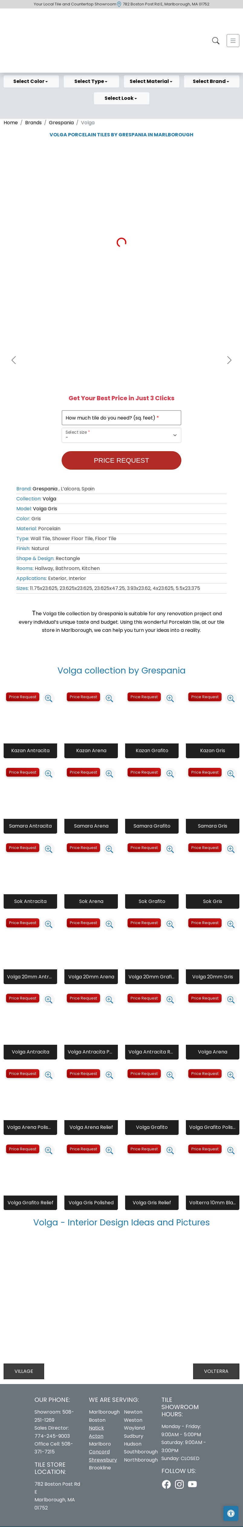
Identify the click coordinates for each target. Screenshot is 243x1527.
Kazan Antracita (30, 750)
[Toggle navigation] (233, 40)
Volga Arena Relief (91, 1127)
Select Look (119, 98)
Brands (33, 122)
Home (11, 122)
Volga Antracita (30, 1051)
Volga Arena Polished (30, 1127)
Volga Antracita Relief (151, 1051)
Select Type (89, 81)
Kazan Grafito (152, 750)
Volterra (216, 1371)
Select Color (29, 81)
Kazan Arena (91, 750)
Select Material (150, 81)
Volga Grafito (152, 1127)
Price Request (121, 460)
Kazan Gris (212, 750)
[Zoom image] (49, 698)
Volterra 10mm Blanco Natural (212, 1202)
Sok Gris (212, 901)
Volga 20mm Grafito (151, 976)
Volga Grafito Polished (212, 1127)
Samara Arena (91, 825)
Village (24, 1371)
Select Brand (210, 81)
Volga (49, 498)
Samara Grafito (152, 825)
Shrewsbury (103, 1459)
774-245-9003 (52, 1436)
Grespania (61, 122)
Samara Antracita (30, 825)
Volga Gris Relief (152, 1202)
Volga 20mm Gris (212, 976)
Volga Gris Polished (91, 1202)
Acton (96, 1436)
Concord (99, 1451)
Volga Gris (45, 508)
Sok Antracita (30, 901)
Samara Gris (212, 825)
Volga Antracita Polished (91, 1051)
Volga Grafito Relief (30, 1202)
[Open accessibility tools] (230, 1513)
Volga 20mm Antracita (30, 976)
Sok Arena (91, 901)
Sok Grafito (152, 901)
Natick (96, 1427)
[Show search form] (216, 40)
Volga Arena (212, 1051)
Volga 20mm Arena (91, 976)
